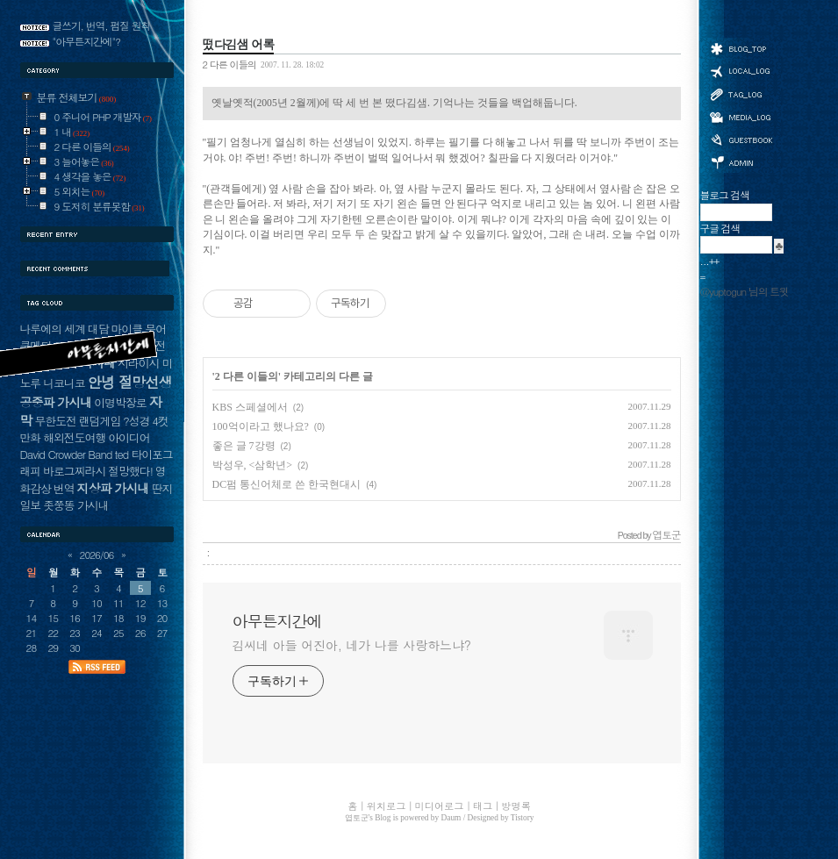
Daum (451, 817)
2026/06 (97, 555)
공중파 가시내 (56, 402)
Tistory (522, 817)
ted (121, 454)
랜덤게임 (99, 420)
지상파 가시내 (113, 488)
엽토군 (357, 817)
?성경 (136, 420)
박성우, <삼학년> (252, 465)
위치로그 (740, 70)
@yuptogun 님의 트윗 (744, 291)
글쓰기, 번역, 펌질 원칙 (102, 25)
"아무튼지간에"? (87, 41)
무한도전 (55, 420)
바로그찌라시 (74, 470)
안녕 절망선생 (129, 381)
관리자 (740, 161)
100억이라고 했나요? (260, 426)
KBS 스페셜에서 (250, 407)
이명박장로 (120, 402)
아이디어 (128, 437)
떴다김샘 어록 (239, 44)
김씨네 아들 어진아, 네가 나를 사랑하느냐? (352, 645)
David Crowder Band (66, 454)
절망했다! (130, 470)
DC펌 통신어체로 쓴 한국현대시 (287, 484)
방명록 (740, 138)
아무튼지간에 (277, 621)
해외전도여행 (74, 437)
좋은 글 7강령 (244, 446)
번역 (64, 488)
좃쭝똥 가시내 (75, 505)
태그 (740, 94)
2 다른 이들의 (229, 64)
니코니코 (63, 383)
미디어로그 (740, 117)
